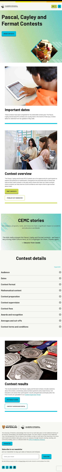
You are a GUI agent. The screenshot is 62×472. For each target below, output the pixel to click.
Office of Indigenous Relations (37, 439)
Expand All (57, 267)
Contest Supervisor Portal (32, 395)
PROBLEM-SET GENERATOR (15, 198)
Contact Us (7, 443)
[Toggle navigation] (59, 6)
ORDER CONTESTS (9, 33)
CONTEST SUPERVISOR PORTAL (16, 406)
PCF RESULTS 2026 (12, 399)
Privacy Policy (22, 461)
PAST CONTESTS (11, 191)
